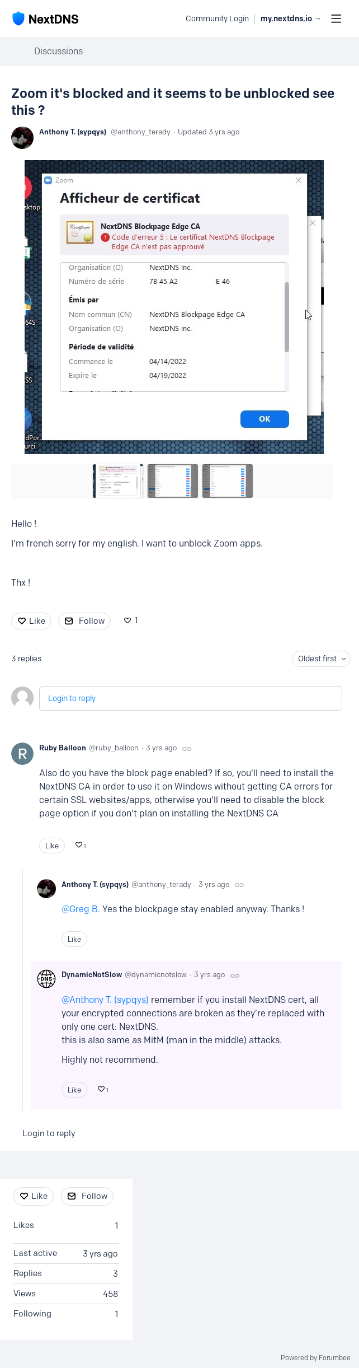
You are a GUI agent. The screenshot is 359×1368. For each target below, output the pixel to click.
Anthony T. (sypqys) (72, 131)
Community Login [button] (217, 19)
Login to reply (72, 698)
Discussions (58, 51)
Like (37, 621)
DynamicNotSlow (92, 974)
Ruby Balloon (62, 747)
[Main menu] (336, 18)
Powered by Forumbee (316, 1358)
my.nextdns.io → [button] (291, 19)
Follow (92, 621)
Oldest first (317, 659)
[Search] (171, 18)
